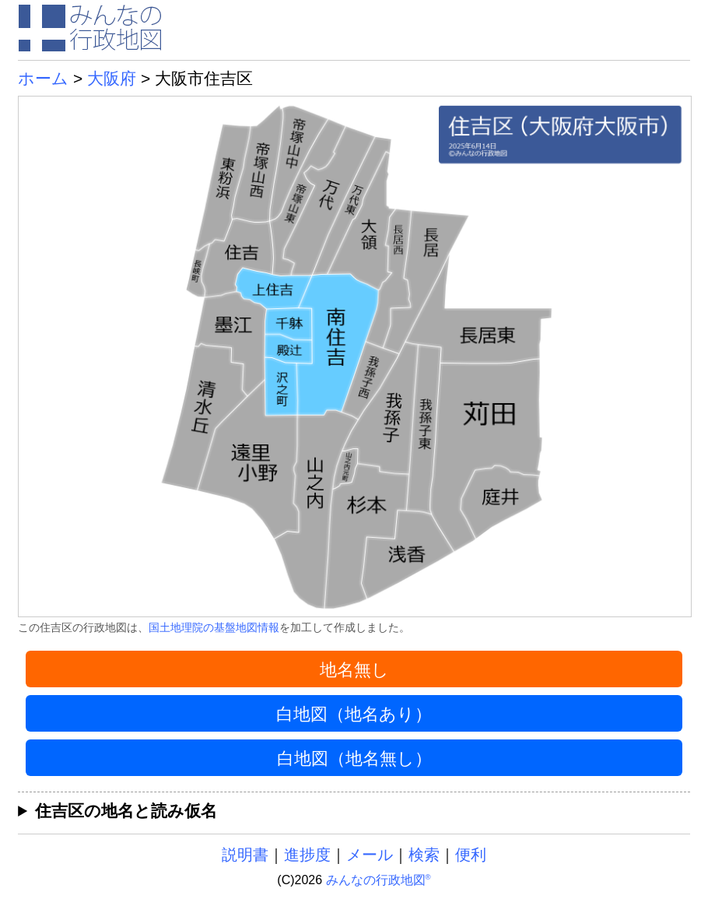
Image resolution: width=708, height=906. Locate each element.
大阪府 (111, 78)
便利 (470, 854)
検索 (424, 854)
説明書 (245, 854)
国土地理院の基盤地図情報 (214, 627)
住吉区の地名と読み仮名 (126, 811)
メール (369, 854)
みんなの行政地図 (378, 880)
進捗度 (307, 854)
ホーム (43, 78)
